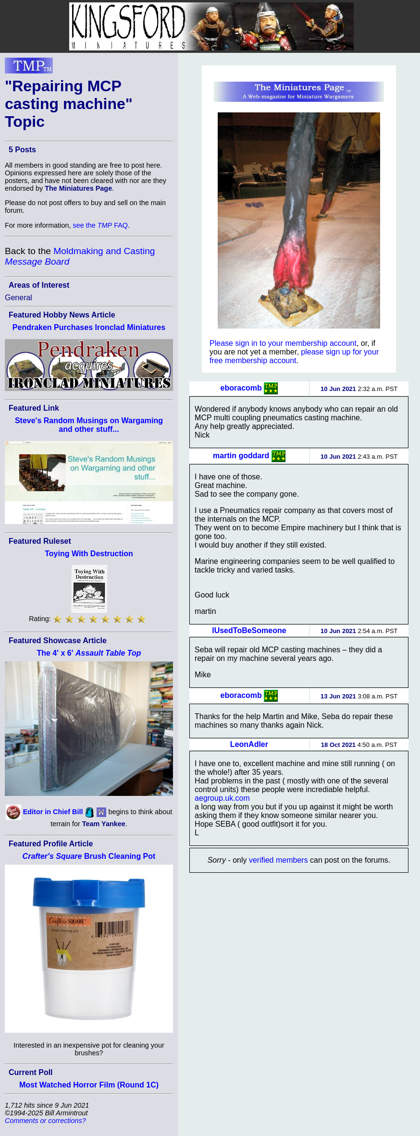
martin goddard (241, 456)
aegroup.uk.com (222, 798)
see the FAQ (100, 225)
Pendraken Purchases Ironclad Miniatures (88, 327)
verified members (278, 860)
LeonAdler (249, 744)
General (18, 297)
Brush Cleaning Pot (89, 856)
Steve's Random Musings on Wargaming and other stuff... (89, 424)
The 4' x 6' (89, 653)
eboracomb (241, 388)
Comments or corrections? (45, 1120)
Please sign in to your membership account (283, 343)
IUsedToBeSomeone (249, 630)
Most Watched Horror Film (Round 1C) (89, 1085)
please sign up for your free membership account (294, 356)
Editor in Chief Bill (53, 812)
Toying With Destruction (89, 554)
